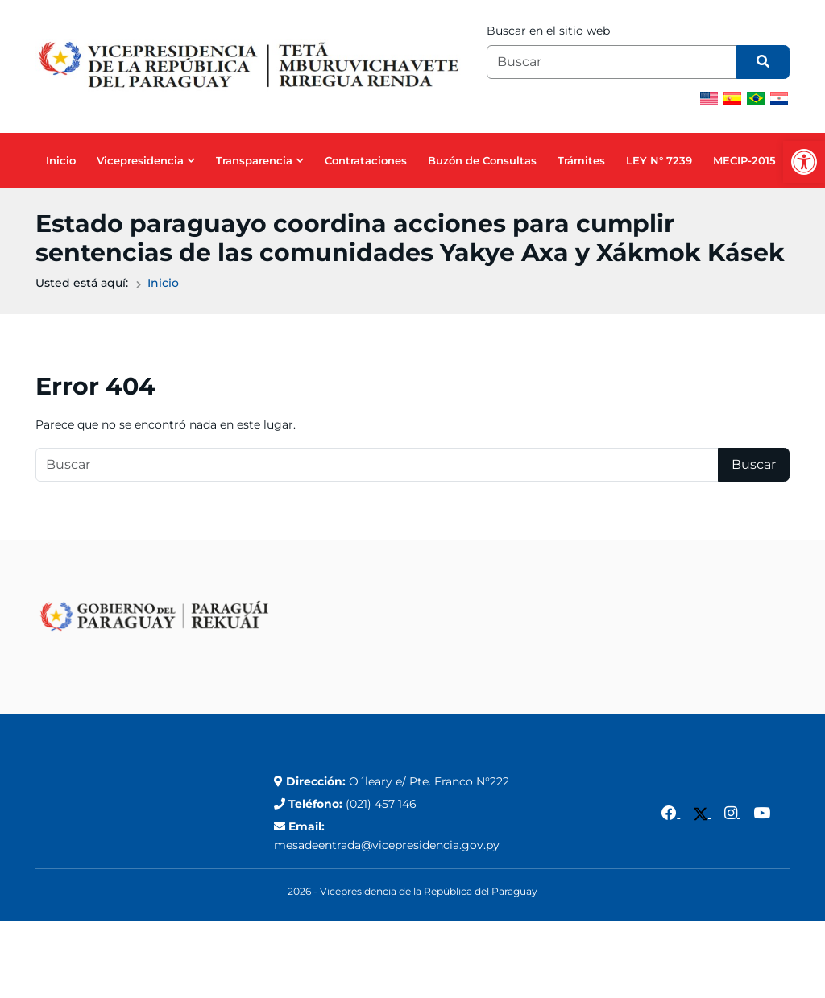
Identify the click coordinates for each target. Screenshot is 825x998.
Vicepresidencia (140, 160)
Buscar (754, 464)
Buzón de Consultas (482, 160)
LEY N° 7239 (659, 160)
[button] (804, 162)
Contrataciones (366, 160)
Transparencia (254, 160)
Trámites (581, 160)
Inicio (61, 160)
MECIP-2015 (744, 160)
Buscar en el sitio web (548, 30)
